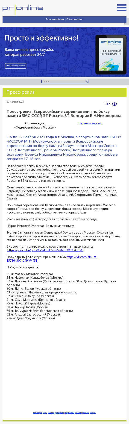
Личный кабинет (55, 19)
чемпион (85, 413)
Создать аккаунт (75, 19)
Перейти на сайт (91, 123)
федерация (59, 413)
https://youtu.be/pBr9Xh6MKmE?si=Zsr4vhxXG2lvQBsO (45, 250)
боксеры (78, 413)
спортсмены (69, 413)
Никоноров (37, 413)
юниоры (93, 413)
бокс (45, 413)
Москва (51, 413)
